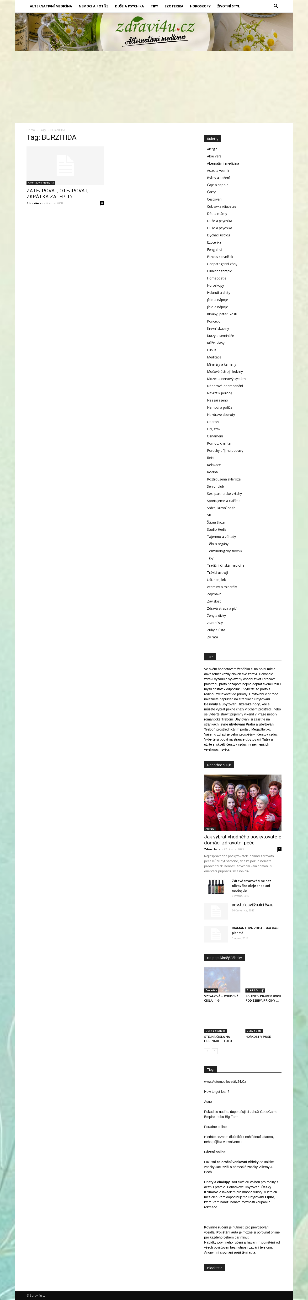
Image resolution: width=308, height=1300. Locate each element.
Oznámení (215, 436)
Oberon (213, 421)
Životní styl (228, 6)
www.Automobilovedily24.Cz (225, 1081)
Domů (31, 130)
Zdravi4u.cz (35, 203)
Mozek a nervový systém (226, 378)
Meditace (214, 357)
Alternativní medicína (51, 6)
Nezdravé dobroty (221, 414)
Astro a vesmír (218, 170)
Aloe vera (214, 156)
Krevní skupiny (218, 328)
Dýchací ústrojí (218, 235)
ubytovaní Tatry (257, 739)
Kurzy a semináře (220, 335)
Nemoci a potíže (93, 6)
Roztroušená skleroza (224, 479)
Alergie (212, 149)
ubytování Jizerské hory (241, 704)
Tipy (154, 6)
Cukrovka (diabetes (221, 206)
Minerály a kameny (221, 364)
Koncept (213, 321)
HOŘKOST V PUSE (258, 1036)
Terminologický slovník (224, 551)
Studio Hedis (216, 529)
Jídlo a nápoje (217, 299)
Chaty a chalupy (217, 1182)
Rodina (212, 472)
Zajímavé (214, 594)
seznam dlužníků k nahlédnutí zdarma (245, 1137)
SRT (210, 515)
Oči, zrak (213, 429)
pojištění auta (244, 1252)
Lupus (211, 350)
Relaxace (214, 465)
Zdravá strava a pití (222, 608)
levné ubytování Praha (237, 724)
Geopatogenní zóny (222, 264)
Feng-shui (214, 249)
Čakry (211, 192)
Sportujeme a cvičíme (223, 500)
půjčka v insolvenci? (227, 1142)
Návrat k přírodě (219, 393)
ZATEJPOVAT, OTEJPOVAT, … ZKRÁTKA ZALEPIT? (60, 194)
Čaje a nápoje (217, 185)
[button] (275, 6)
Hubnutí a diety (218, 292)
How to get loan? (216, 1092)
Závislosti (214, 601)
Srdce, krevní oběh (221, 508)
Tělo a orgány (217, 543)
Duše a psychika (129, 6)
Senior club (215, 486)
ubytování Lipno (261, 1197)
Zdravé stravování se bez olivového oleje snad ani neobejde (251, 886)
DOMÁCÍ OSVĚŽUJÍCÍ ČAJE (252, 905)
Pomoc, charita (219, 443)
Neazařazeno (217, 400)
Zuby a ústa (216, 630)
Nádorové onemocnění (225, 386)
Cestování (214, 199)
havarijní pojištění (261, 1242)
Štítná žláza (216, 522)
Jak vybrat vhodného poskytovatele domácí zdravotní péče (242, 840)
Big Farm (232, 1117)
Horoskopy (200, 6)
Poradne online (215, 1127)
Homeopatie (216, 278)
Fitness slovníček (220, 256)
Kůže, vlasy (215, 342)
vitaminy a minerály (222, 587)
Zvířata (212, 637)
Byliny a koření (218, 177)
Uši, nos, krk (216, 579)
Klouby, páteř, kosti (222, 314)
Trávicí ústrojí (217, 572)
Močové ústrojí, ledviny (225, 371)
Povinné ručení (216, 1227)
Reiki (210, 457)
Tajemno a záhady (221, 536)
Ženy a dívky (216, 615)
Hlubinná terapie (219, 271)
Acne (208, 1102)
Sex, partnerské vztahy (224, 493)
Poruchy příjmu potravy (225, 450)
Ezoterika (174, 6)
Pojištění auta (227, 1232)
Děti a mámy (217, 213)
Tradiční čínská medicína (225, 565)
